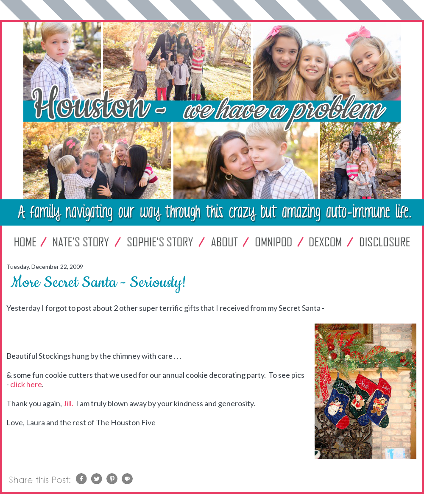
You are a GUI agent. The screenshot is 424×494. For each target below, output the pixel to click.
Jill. (69, 403)
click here (26, 384)
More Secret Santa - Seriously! (98, 282)
